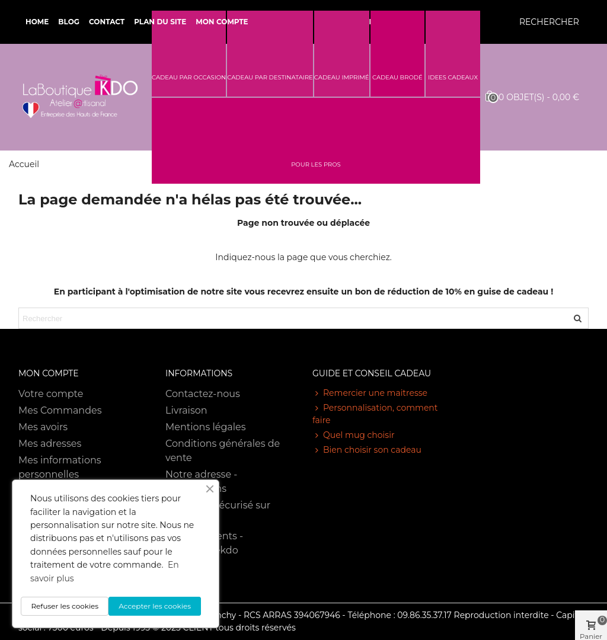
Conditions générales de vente (222, 450)
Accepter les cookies (155, 605)
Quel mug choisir (353, 435)
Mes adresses (49, 443)
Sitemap (185, 566)
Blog (68, 21)
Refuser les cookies (64, 605)
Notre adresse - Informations (201, 481)
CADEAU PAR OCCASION (189, 77)
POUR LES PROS (316, 164)
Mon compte (222, 21)
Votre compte (50, 393)
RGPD (179, 583)
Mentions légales (205, 427)
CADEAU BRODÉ (397, 77)
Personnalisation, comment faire (375, 413)
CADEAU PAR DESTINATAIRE (270, 77)
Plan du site (160, 21)
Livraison (186, 410)
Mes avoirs (43, 427)
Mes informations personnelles (59, 467)
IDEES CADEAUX (453, 77)
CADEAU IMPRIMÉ (341, 77)
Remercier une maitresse (369, 393)
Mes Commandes (60, 410)
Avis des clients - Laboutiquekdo (204, 543)
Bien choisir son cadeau (366, 450)
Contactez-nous (202, 393)
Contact (106, 21)
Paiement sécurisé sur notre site (217, 512)
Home (37, 21)
